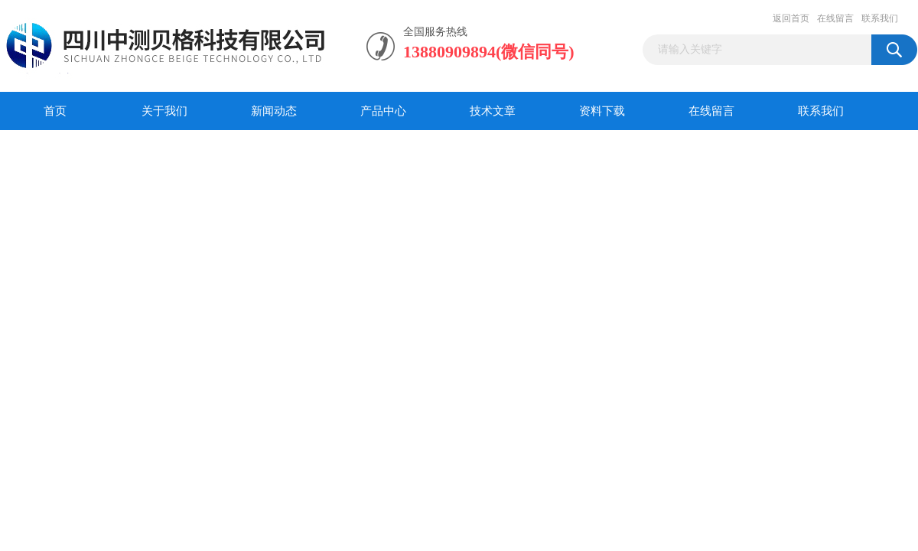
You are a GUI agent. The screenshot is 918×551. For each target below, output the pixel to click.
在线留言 (835, 18)
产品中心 (383, 111)
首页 (55, 111)
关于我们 (164, 111)
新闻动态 (274, 111)
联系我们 (879, 18)
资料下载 (602, 111)
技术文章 (493, 111)
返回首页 (791, 18)
